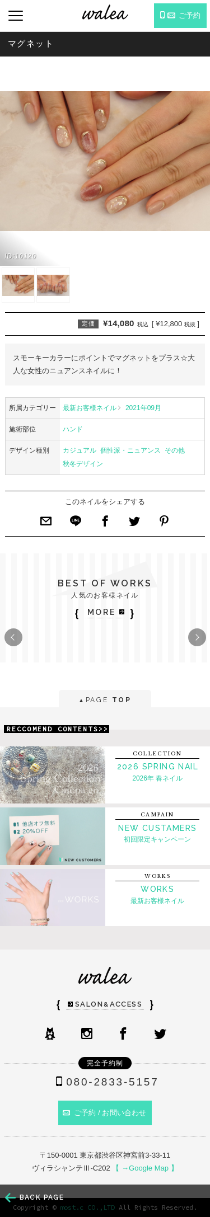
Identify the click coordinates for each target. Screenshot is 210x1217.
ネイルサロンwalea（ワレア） (105, 12)
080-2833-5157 (104, 1082)
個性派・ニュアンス (130, 450)
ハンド (73, 429)
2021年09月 (143, 408)
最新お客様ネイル (89, 408)
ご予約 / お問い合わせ (105, 1112)
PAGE (105, 701)
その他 (175, 450)
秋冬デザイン (83, 464)
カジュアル (79, 450)
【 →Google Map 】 (145, 1168)
